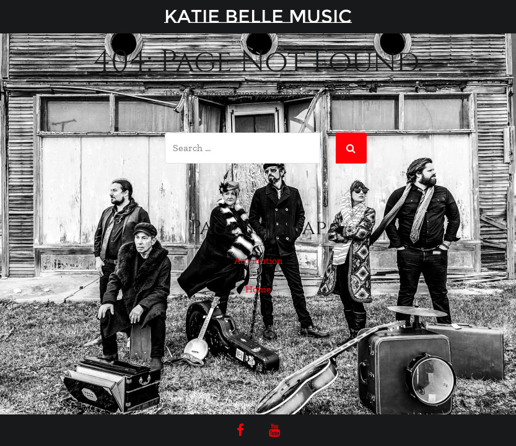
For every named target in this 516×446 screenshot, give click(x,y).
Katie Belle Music (258, 16)
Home (258, 289)
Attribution (258, 260)
